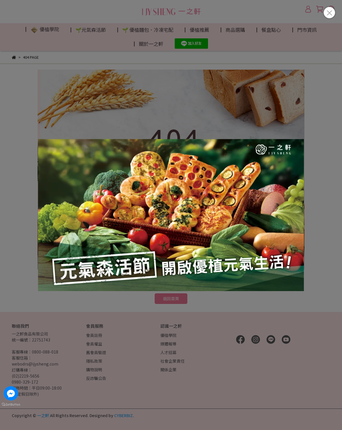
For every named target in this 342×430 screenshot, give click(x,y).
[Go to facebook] (11, 393)
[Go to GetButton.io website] (11, 404)
